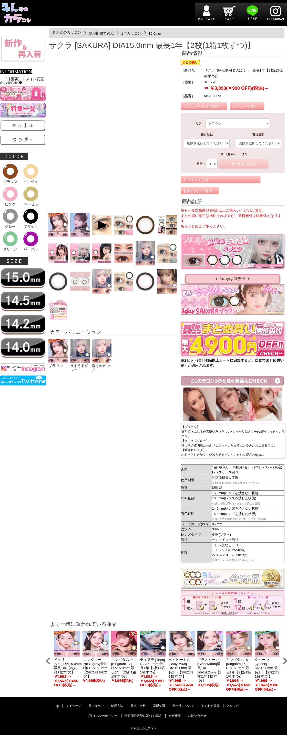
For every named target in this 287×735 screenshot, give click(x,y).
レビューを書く (245, 106)
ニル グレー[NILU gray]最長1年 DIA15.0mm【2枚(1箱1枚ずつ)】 (95, 668)
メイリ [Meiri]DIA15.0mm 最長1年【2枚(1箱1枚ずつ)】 (68, 666)
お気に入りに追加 (197, 191)
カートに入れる (243, 164)
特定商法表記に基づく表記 (143, 716)
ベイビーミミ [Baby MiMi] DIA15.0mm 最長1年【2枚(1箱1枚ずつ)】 (181, 668)
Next (285, 661)
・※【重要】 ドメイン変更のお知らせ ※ (22, 81)
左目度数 (207, 134)
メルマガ (233, 706)
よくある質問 (210, 706)
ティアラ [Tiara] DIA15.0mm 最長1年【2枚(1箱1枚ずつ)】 (152, 666)
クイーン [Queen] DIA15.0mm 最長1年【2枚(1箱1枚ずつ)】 (267, 668)
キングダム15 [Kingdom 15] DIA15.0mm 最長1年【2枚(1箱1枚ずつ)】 (238, 668)
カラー (199, 123)
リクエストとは (196, 180)
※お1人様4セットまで (232, 154)
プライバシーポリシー (102, 716)
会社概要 (175, 716)
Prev (48, 661)
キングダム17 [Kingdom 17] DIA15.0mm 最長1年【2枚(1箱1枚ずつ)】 (123, 668)
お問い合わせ (197, 716)
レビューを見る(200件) (202, 106)
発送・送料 (138, 706)
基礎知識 (159, 706)
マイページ (73, 706)
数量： (201, 164)
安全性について (183, 706)
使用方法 (117, 706)
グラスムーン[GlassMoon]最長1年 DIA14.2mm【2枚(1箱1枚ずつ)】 (209, 670)
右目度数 (258, 134)
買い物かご (96, 706)
